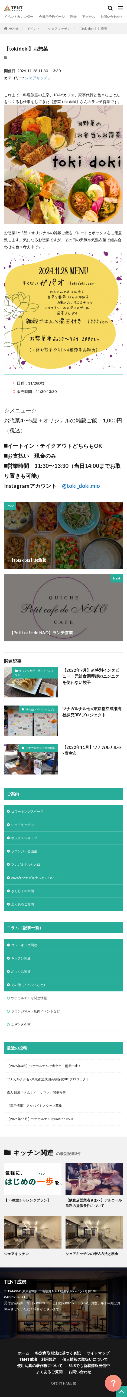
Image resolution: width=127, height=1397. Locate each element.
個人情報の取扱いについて (85, 1359)
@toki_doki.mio (81, 485)
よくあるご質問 (22, 904)
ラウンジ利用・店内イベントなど (34, 672)
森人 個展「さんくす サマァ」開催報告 (36, 1092)
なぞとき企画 (21, 1024)
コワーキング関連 (24, 945)
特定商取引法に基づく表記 (58, 1353)
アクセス (88, 17)
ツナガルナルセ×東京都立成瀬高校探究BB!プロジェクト (92, 711)
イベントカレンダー (18, 17)
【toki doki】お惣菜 (93, 29)
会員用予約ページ (52, 17)
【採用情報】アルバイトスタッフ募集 (34, 1106)
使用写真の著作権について (40, 1365)
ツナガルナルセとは (25, 864)
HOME (14, 29)
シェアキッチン (59, 29)
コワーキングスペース (27, 811)
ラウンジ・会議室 (24, 851)
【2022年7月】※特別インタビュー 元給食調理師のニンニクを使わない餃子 (90, 676)
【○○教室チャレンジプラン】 (27, 1200)
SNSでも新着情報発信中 (89, 1365)
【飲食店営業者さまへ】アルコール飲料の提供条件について (94, 1203)
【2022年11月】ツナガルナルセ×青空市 (92, 750)
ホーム (23, 1353)
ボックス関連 (21, 971)
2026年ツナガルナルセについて (34, 878)
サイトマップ (98, 1353)
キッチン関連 (21, 958)
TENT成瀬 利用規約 (37, 1359)
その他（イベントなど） (41, 709)
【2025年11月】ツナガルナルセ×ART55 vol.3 (41, 1119)
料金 (73, 17)
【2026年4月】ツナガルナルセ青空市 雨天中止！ (44, 1066)
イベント (33, 29)
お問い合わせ (110, 17)
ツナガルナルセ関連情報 (41, 747)
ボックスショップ (24, 838)
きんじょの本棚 (22, 891)
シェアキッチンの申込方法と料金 (92, 1254)
